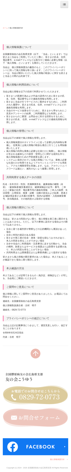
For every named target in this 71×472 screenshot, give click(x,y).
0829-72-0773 (19, 310)
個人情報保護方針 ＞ (59, 459)
